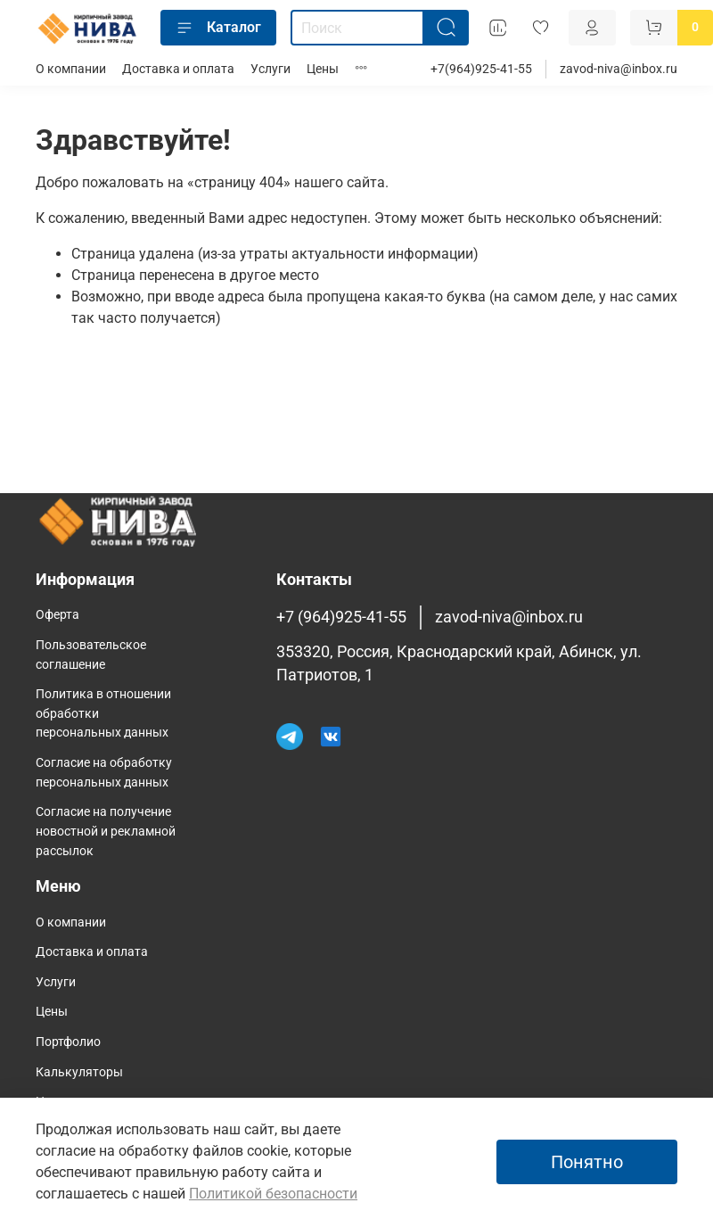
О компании (71, 69)
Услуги (270, 69)
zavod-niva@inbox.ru (618, 69)
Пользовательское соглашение (91, 655)
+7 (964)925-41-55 (341, 617)
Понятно (587, 1162)
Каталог (218, 28)
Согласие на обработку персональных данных (104, 772)
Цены (323, 69)
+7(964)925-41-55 (481, 69)
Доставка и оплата (178, 69)
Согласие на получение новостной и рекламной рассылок (106, 831)
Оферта (57, 614)
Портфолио (68, 1042)
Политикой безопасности (273, 1193)
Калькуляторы (79, 1072)
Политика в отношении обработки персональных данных (103, 713)
